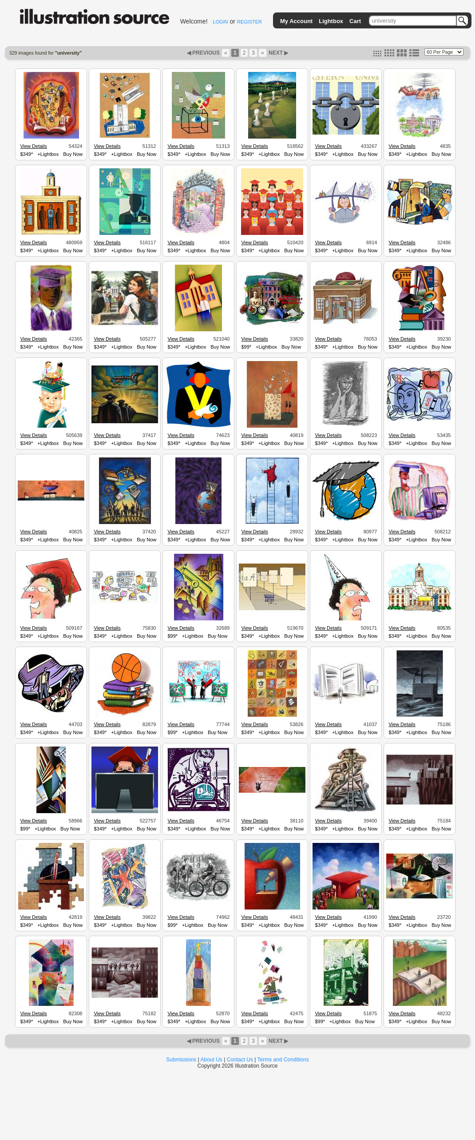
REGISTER (249, 21)
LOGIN (220, 21)
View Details (33, 146)
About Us (211, 1060)
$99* (246, 347)
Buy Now (73, 154)
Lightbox (331, 21)
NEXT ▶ (278, 53)
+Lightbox (48, 154)
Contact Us (240, 1060)
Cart (355, 21)
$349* (26, 154)
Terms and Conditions (283, 1060)
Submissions (181, 1060)
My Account (296, 21)
